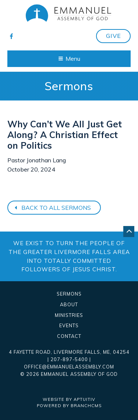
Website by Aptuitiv (69, 399)
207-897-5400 (69, 359)
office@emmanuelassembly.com (69, 367)
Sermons (69, 294)
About (69, 304)
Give (113, 35)
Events (69, 325)
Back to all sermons (52, 207)
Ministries (69, 315)
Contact (69, 336)
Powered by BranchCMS (69, 405)
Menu (69, 58)
